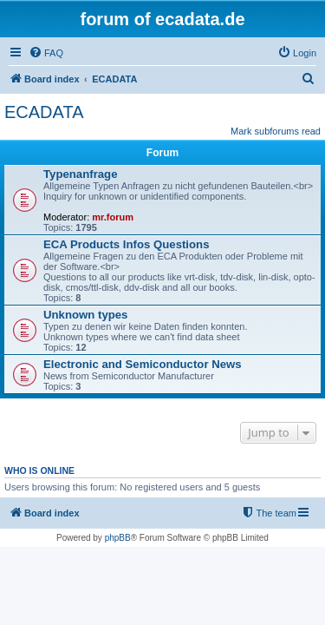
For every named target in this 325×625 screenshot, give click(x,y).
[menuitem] (46, 53)
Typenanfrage (80, 174)
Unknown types (85, 314)
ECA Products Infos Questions (126, 244)
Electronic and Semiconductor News (142, 364)
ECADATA (44, 112)
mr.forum (112, 217)
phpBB (118, 538)
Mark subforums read (276, 131)
